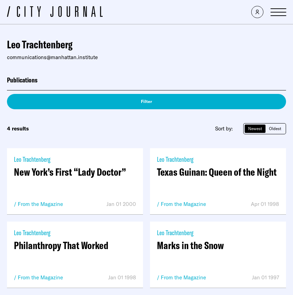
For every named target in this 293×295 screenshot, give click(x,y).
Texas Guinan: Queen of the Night (217, 172)
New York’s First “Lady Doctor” (70, 172)
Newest (255, 128)
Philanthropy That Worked (61, 245)
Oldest (275, 128)
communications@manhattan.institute (52, 57)
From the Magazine (40, 204)
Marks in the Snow (190, 245)
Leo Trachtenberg (32, 159)
